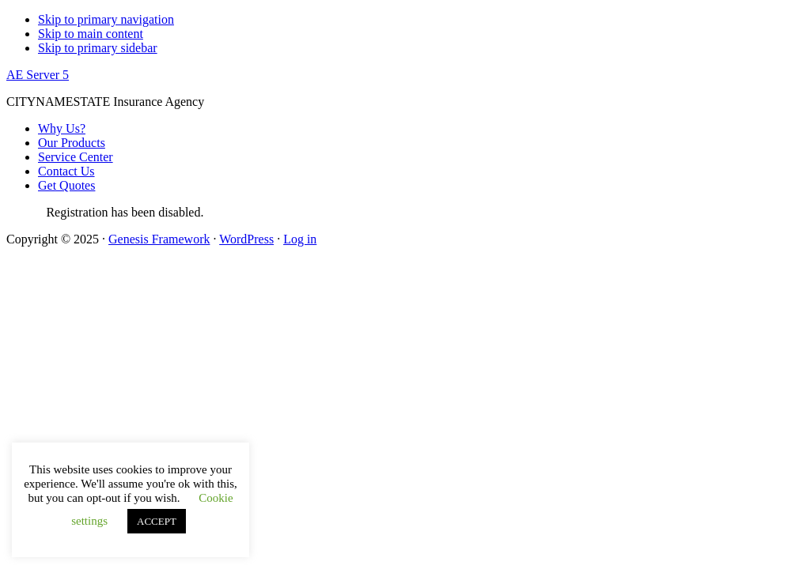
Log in (299, 239)
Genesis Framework (159, 239)
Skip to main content (90, 33)
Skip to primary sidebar (97, 48)
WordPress (246, 239)
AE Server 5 (37, 74)
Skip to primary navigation (106, 19)
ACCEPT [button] (156, 521)
